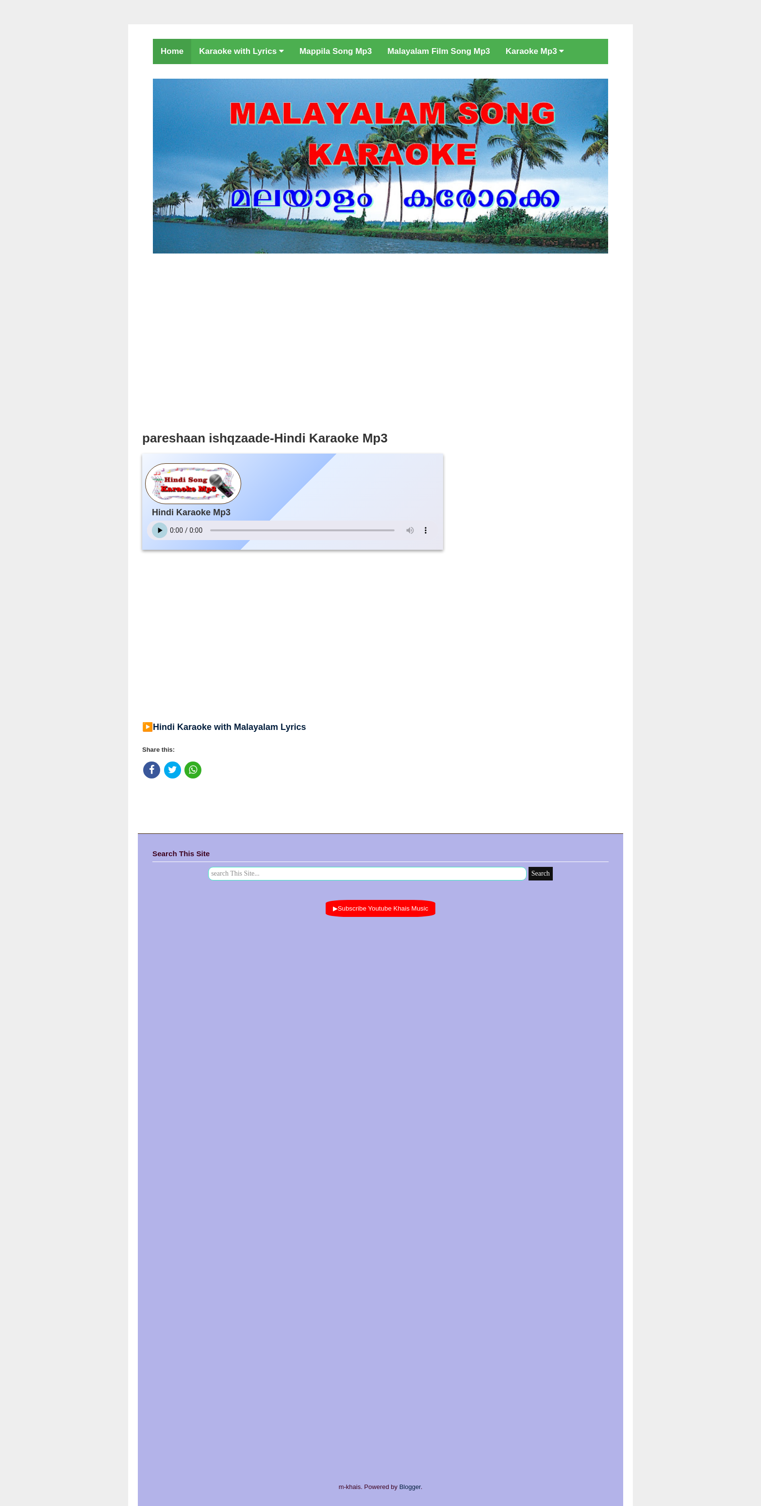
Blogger (410, 1486)
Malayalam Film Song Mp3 (438, 51)
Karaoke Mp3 (535, 51)
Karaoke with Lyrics (241, 51)
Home (172, 51)
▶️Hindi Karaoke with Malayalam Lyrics (224, 727)
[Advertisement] (380, 339)
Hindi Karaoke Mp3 (191, 512)
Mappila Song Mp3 (335, 51)
